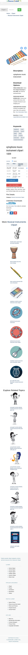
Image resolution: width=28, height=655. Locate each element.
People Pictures (12, 607)
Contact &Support (13, 622)
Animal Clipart (12, 570)
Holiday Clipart (12, 573)
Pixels (14, 163)
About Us (11, 618)
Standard (15, 161)
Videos (10, 593)
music (22, 129)
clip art (22, 137)
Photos (10, 588)
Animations (11, 589)
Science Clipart (12, 575)
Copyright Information (14, 625)
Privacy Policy (12, 624)
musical (20, 135)
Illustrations (11, 591)
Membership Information (14, 620)
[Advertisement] (13, 30)
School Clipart (12, 568)
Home (8, 13)
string (20, 133)
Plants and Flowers (13, 605)
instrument (16, 131)
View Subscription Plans (21, 112)
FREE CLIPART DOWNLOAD (9, 168)
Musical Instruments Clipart (15, 15)
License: (8, 161)
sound (22, 131)
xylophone (16, 129)
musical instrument (18, 139)
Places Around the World (14, 604)
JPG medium (9, 173)
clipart (15, 133)
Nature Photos (12, 602)
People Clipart (12, 571)
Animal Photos (12, 609)
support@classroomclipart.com (20, 117)
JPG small (8, 176)
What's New (11, 577)
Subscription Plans (12, 206)
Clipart (13, 13)
